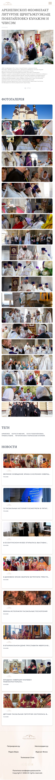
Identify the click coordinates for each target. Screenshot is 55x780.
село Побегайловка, (35, 434)
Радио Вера (13, 752)
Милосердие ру (41, 746)
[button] (27, 112)
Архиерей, (6, 434)
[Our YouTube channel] (29, 765)
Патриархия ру (13, 746)
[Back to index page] (7, 4)
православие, (8, 435)
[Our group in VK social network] (23, 765)
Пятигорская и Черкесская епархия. (30, 435)
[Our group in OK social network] (32, 765)
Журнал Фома (41, 752)
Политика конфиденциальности (27, 771)
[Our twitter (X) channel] (26, 765)
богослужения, (18, 434)
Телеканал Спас (27, 757)
